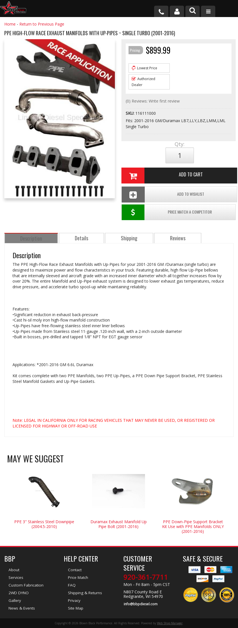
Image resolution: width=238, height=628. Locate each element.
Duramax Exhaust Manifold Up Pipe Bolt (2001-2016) (118, 525)
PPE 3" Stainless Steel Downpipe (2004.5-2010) (44, 525)
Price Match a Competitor (167, 213)
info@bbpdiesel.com (140, 604)
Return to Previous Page (41, 24)
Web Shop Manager (170, 623)
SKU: (130, 113)
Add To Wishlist (162, 194)
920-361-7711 (145, 578)
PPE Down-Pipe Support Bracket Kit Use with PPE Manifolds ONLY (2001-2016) (193, 527)
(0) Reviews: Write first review (153, 101)
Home (10, 24)
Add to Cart (161, 175)
